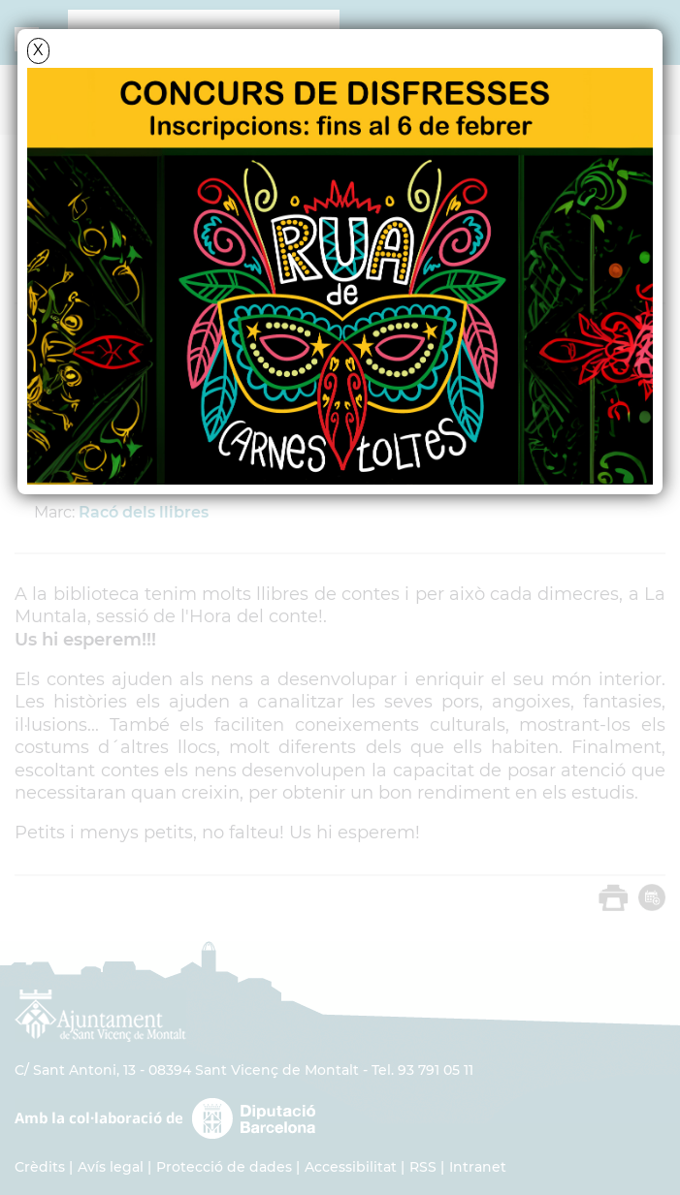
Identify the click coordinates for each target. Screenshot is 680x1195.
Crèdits (40, 1167)
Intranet (477, 1167)
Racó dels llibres (144, 512)
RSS (423, 1167)
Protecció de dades (224, 1167)
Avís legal (111, 1167)
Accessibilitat (351, 1167)
